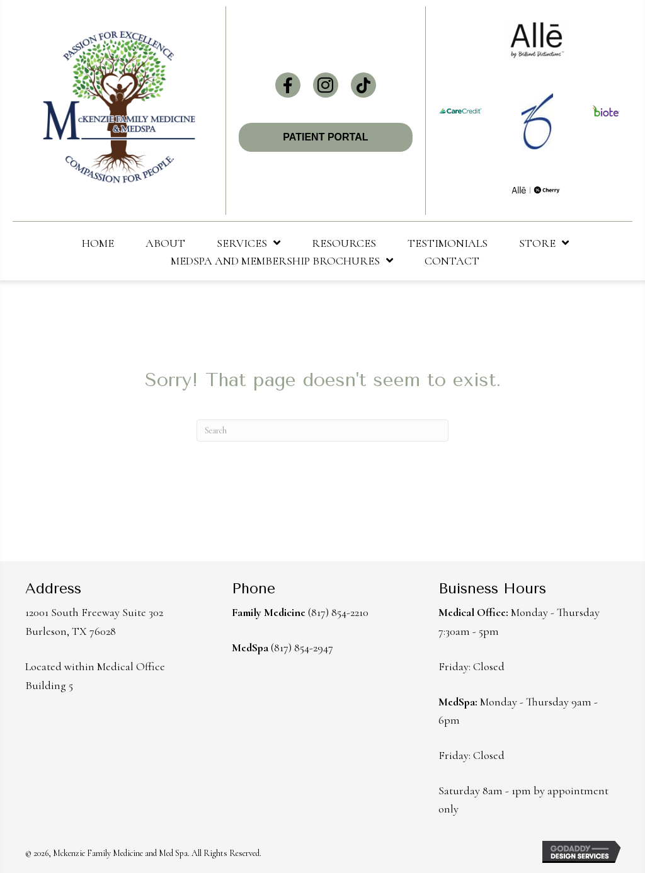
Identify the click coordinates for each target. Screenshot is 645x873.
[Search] (322, 430)
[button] (287, 85)
